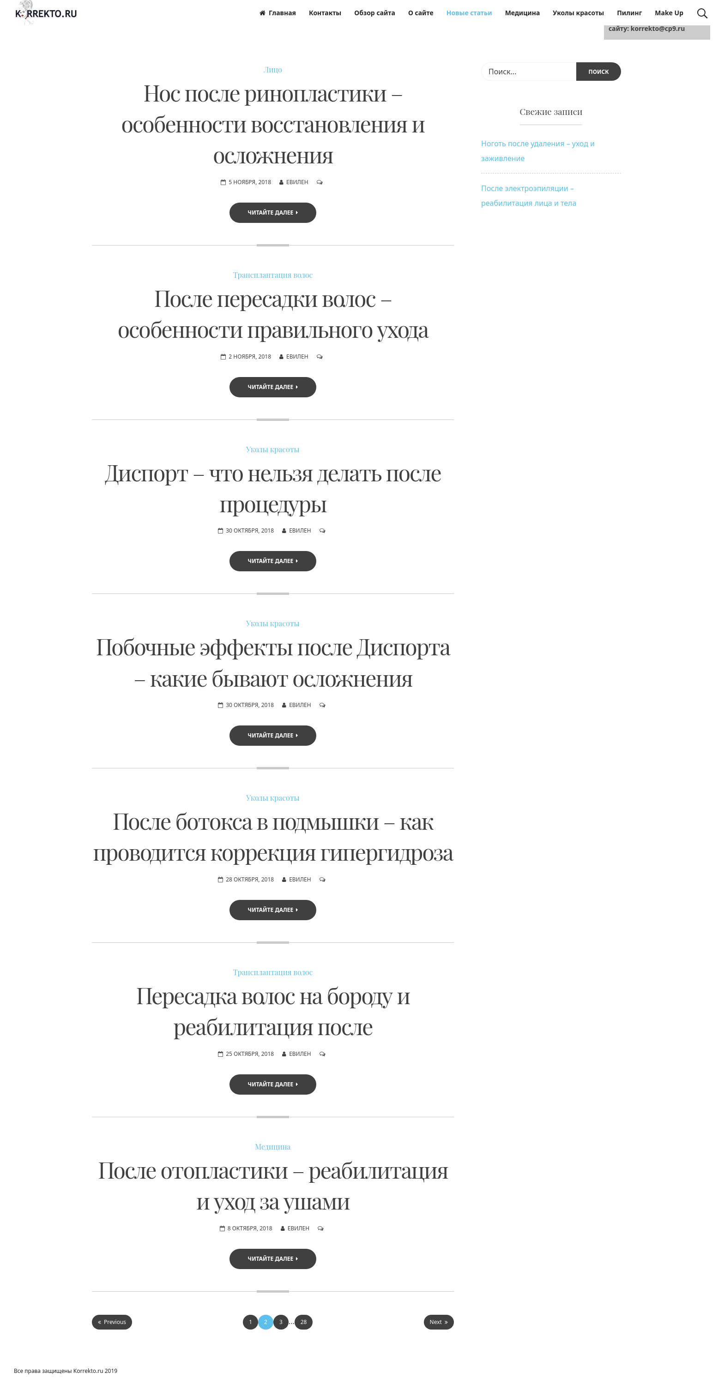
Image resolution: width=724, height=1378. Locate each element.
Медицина (522, 12)
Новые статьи (469, 12)
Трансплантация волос (273, 275)
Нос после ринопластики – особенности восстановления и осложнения (273, 123)
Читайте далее (273, 212)
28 (304, 1322)
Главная (277, 12)
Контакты (325, 12)
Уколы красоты (578, 12)
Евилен (297, 182)
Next (439, 1322)
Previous (112, 1322)
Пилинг (629, 12)
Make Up (669, 12)
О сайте (421, 12)
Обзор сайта (374, 12)
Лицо (273, 69)
